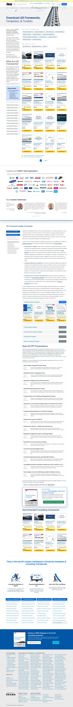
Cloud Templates (21, 670)
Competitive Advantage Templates (24, 671)
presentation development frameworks (47, 356)
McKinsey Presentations (57, 610)
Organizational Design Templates (43, 604)
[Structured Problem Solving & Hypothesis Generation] (27, 97)
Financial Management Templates (59, 613)
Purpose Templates (46, 684)
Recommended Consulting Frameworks (13, 239)
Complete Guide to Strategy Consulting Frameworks (61, 82)
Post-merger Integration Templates (28, 617)
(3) (27, 34)
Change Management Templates (43, 601)
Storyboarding (32, 357)
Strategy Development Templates (12, 610)
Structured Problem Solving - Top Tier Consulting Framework (49, 145)
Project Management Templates (28, 606)
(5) (50, 31)
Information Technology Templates (36, 681)
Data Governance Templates (35, 656)
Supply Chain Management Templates (29, 604)
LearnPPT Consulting (39, 63)
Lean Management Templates (27, 608)
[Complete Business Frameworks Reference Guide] (38, 55)
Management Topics (9, 678)
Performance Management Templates (13, 601)
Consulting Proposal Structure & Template (38, 82)
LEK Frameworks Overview (12, 234)
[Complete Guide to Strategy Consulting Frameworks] (62, 76)
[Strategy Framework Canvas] (27, 138)
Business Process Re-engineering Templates (29, 613)
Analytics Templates (21, 657)
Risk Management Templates (27, 615)
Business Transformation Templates (24, 667)
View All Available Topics (57, 622)
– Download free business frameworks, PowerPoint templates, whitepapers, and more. (36, 0)
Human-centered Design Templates (36, 676)
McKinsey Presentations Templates (48, 664)
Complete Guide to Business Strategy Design (61, 61)
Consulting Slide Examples (35, 697)
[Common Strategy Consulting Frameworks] (27, 117)
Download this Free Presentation (53, 502)
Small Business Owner (59, 696)
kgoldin (24, 126)
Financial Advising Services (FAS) (36, 700)
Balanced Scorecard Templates (27, 622)
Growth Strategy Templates (11, 606)
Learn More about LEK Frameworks (13, 83)
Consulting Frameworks (10, 664)
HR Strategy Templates (41, 615)
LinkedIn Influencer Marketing (11, 683)
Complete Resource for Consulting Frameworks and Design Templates (49, 124)
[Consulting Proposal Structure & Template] (38, 76)
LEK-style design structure (58, 349)
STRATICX (60, 63)
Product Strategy (58, 694)
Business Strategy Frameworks (35, 694)
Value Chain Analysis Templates (60, 686)
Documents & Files (61, 147)
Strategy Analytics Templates (61, 144)
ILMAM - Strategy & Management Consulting (54, 63)
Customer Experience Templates (59, 615)
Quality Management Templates (28, 610)
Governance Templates (34, 670)
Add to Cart (26, 68)
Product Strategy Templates (47, 681)
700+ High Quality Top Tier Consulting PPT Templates (49, 103)
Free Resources (45, 694)
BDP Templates (21, 660)
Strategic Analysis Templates (60, 670)
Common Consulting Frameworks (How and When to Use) (38, 124)
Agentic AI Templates (22, 654)
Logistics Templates (46, 656)
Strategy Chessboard (60, 102)
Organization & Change (10, 661)
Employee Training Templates (42, 610)
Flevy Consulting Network (10, 670)
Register (64, 4)
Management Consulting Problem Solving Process (38, 103)
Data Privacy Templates (34, 657)
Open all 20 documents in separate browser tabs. (34, 155)
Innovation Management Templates (36, 683)
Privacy (12, 684)
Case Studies (32, 696)
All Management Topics (14, 7)
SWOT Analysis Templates (59, 661)
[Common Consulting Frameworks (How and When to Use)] (38, 117)
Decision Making (11, 246)
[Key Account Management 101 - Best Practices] (50, 76)
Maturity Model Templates (42, 622)
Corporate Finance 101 (27, 63)
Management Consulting (24, 7)
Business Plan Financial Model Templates (60, 608)
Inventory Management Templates (36, 684)
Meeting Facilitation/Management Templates (48, 666)
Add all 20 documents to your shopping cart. (32, 156)
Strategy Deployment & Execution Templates (61, 674)
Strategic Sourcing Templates (27, 620)
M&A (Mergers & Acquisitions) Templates (13, 613)
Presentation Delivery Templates (59, 601)
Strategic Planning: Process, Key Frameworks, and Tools (49, 62)
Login (59, 4)
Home (7, 7)
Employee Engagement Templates (43, 617)
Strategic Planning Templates (11, 604)
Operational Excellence (28, 599)
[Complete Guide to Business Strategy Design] (62, 55)
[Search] (22, 4)
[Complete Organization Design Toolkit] (27, 55)
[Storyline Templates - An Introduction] (62, 117)
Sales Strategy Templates (59, 663)
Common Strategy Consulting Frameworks (26, 124)
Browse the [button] (36, 3)
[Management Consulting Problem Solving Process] (38, 97)
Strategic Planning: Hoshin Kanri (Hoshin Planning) (27, 313)
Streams (7, 668)
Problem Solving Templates (47, 677)
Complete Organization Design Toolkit (26, 61)
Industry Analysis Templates (35, 680)
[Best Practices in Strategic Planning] (50, 307)
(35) (27, 46)
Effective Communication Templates (44, 608)
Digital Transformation (10, 658)
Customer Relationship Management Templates (24, 686)
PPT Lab (48, 316)
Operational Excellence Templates (28, 601)
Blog (15, 684)
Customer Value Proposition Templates (24, 687)
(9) (39, 31)
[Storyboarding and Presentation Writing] (27, 76)
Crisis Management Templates (23, 681)
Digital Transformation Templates (59, 606)
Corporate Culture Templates (42, 606)
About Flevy (53, 4)
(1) (45, 46)
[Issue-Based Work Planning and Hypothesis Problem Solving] (38, 138)
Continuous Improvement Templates (24, 674)
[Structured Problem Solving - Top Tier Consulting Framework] (50, 138)
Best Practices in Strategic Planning (50, 313)
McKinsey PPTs (51, 484)
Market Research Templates (47, 660)
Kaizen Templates (33, 686)
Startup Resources (58, 697)
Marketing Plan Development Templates (13, 615)
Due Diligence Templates (34, 661)
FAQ (7, 684)
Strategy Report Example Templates (61, 677)
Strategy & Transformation (13, 599)
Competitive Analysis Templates (23, 673)
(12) (28, 31)
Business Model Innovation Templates (24, 663)
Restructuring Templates (59, 656)
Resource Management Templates (61, 654)
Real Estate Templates (46, 687)
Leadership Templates (41, 613)
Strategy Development (12, 252)
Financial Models (9, 663)
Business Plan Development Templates (24, 664)
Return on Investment (12, 250)
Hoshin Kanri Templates (34, 674)
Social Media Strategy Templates (59, 620)
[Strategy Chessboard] (62, 97)
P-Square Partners (49, 84)
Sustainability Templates (59, 680)
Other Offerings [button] (47, 3)
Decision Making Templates (11, 620)
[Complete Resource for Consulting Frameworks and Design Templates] (50, 117)
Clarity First (60, 126)
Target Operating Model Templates (61, 681)
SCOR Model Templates (59, 660)
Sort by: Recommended (61, 48)
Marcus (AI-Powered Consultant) (11, 680)
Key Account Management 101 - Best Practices (49, 82)
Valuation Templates (58, 684)
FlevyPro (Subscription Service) (11, 667)
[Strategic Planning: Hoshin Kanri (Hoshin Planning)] (27, 307)
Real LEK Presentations (11, 236)
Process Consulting (26, 105)
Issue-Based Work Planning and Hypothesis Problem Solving (38, 145)
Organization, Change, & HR (44, 599)
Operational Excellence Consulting (30, 316)
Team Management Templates (43, 620)
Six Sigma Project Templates (60, 667)
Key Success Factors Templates (12, 622)
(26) (36, 46)
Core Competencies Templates (12, 617)
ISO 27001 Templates (34, 677)
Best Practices (10, 244)
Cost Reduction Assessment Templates (24, 680)
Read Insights (62, 302)
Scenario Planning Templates (60, 664)
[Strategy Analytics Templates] (62, 138)
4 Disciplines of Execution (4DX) (60, 313)
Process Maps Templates (47, 680)
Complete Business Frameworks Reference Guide (38, 61)
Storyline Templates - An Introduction (61, 123)
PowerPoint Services (9, 671)
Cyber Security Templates (34, 654)
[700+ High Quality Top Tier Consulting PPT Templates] (50, 97)
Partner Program (9, 681)
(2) (37, 34)
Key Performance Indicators (13, 248)
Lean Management (46, 696)
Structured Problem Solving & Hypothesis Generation (26, 103)
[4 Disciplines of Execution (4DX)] (61, 307)
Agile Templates (21, 656)
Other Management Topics (60, 599)
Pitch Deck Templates (46, 671)
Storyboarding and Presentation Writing (26, 81)
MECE (60, 356)
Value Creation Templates (59, 687)
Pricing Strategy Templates (11, 608)
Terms (9, 684)
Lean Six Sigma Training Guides (48, 697)
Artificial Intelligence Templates (58, 604)
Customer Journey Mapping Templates (60, 617)
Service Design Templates (59, 666)
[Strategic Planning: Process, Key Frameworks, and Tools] (50, 55)
